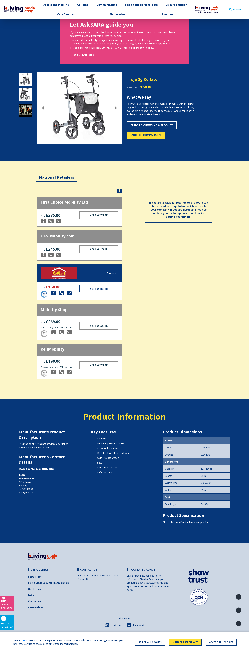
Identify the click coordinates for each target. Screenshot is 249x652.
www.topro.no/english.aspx (36, 469)
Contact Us (83, 579)
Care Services (66, 14)
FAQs (31, 595)
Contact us (34, 601)
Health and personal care (141, 5)
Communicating (106, 5)
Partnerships (35, 607)
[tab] (56, 174)
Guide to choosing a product (151, 125)
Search (235, 9)
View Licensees (84, 55)
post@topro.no (26, 492)
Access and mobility (56, 5)
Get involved (118, 14)
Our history (34, 589)
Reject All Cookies (150, 642)
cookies (25, 640)
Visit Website (99, 215)
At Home (82, 5)
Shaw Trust (34, 576)
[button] (43, 108)
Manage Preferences (185, 642)
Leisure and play (176, 5)
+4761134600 (26, 489)
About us (167, 14)
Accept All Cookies (221, 642)
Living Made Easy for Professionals (48, 582)
